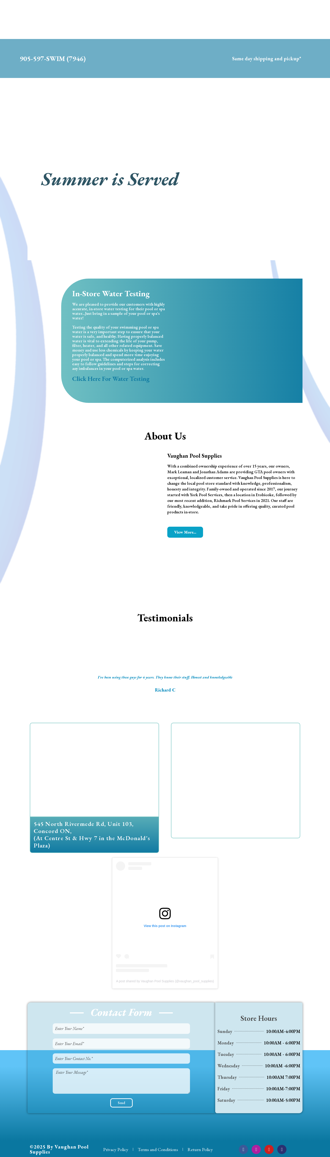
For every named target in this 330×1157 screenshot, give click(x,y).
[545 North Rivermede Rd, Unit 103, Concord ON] (94, 770)
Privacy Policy (115, 1149)
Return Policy (200, 1149)
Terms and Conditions (158, 1149)
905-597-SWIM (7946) (53, 58)
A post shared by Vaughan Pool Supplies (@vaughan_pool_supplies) (165, 981)
